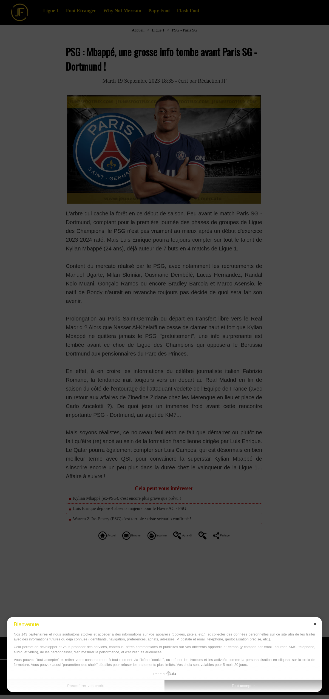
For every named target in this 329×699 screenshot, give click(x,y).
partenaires (38, 634)
